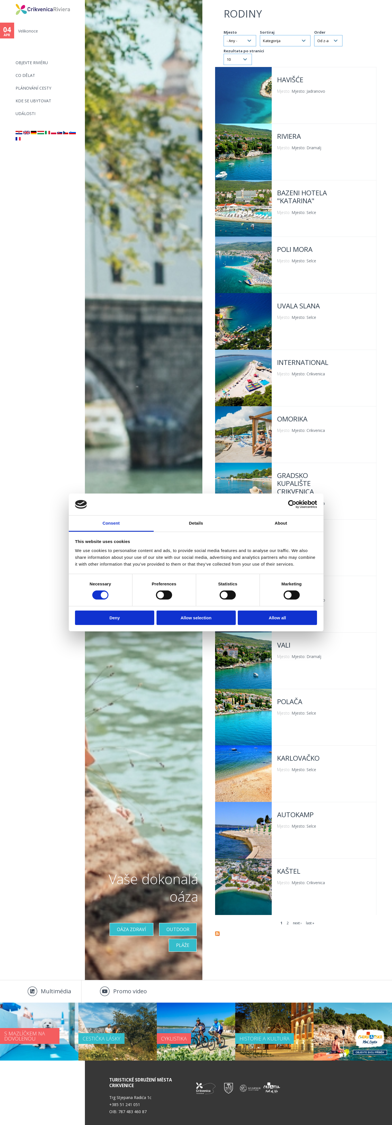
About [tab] (281, 523)
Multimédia (56, 991)
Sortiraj (267, 32)
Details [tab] (196, 523)
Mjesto (230, 32)
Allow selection (196, 617)
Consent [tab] (111, 523)
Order (319, 32)
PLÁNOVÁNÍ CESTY (33, 88)
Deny (115, 617)
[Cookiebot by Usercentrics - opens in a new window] (292, 504)
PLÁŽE (182, 945)
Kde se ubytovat (33, 100)
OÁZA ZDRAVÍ (131, 929)
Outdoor (177, 929)
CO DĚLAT (25, 75)
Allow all (277, 617)
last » (310, 923)
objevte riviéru (32, 62)
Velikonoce (28, 31)
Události (25, 113)
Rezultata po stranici (244, 50)
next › (297, 923)
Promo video (130, 991)
